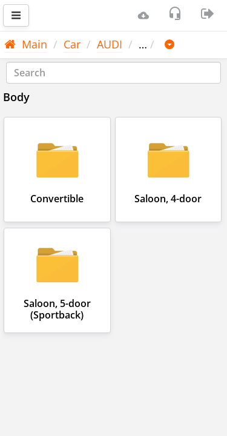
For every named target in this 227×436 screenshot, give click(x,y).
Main (25, 44)
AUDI (109, 44)
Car (72, 44)
